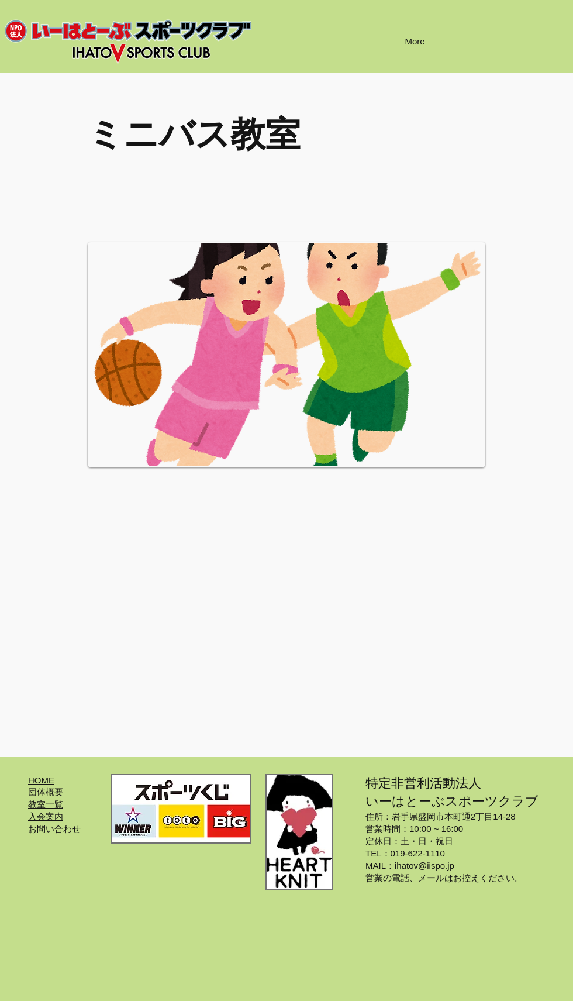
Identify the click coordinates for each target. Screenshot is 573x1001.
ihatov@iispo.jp (424, 866)
